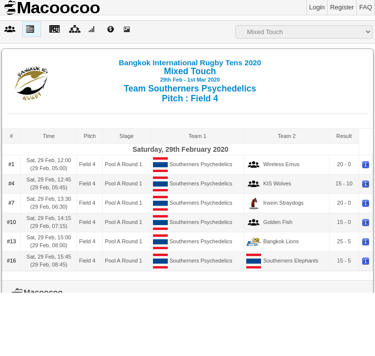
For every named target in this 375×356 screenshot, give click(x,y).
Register (342, 7)
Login (317, 7)
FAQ (365, 7)
